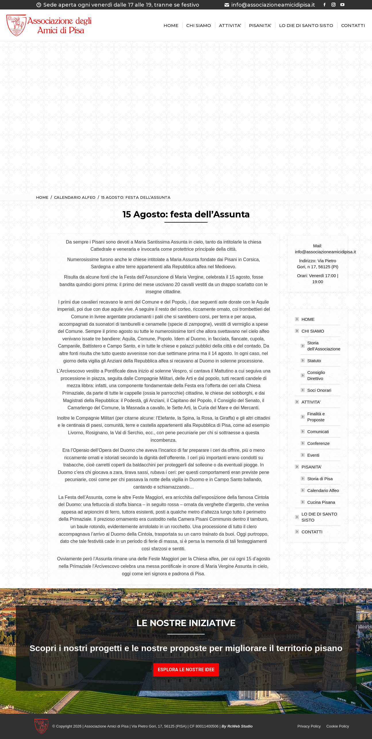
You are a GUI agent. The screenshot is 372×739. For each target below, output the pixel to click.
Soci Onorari (319, 390)
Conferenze (318, 443)
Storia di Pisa (320, 478)
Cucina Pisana (321, 502)
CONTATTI (312, 531)
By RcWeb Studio (237, 726)
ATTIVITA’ (308, 402)
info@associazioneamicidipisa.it (269, 4)
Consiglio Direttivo (316, 375)
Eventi (313, 455)
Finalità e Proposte (316, 416)
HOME (308, 319)
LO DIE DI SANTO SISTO (319, 517)
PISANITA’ (308, 466)
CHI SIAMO (310, 331)
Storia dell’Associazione (323, 345)
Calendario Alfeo (323, 490)
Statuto (314, 360)
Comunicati (318, 431)
